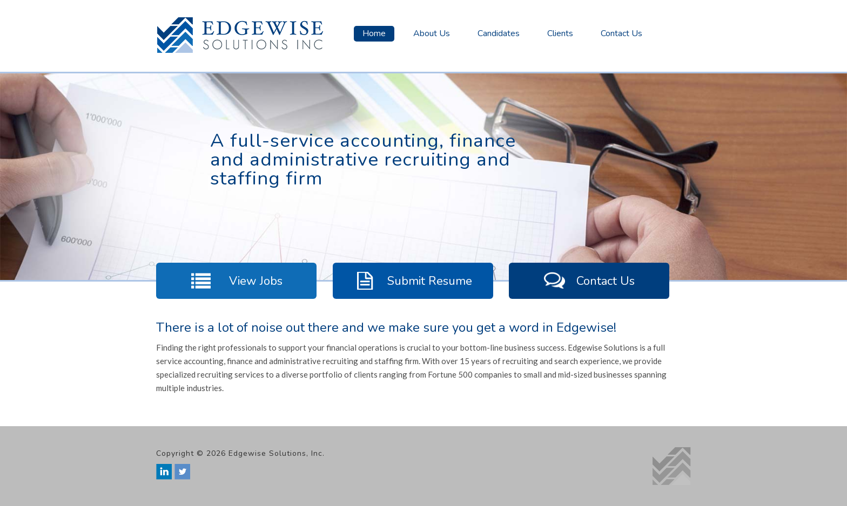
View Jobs (236, 281)
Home (374, 33)
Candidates (499, 33)
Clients (560, 33)
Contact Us (621, 33)
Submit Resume (413, 281)
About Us (431, 33)
